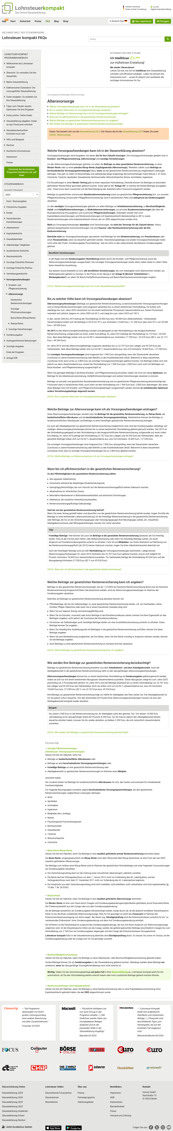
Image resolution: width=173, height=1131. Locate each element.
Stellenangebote (85, 1102)
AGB (112, 1097)
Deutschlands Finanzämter (58, 1093)
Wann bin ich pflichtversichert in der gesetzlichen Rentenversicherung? (82, 117)
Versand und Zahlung (120, 1115)
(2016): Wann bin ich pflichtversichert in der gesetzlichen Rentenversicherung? (84, 569)
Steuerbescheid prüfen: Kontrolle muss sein (17, 132)
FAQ (48, 21)
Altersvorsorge (77, 94)
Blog (56, 21)
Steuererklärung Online (13, 1087)
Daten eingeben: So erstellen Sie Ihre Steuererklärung (21, 99)
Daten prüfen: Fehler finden (19, 115)
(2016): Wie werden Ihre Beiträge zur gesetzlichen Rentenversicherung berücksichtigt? (87, 732)
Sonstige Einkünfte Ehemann (20, 262)
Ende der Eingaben (15, 352)
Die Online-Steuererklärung (30, 12)
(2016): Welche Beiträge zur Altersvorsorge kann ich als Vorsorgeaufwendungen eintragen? (90, 456)
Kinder (9, 213)
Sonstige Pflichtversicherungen (21, 311)
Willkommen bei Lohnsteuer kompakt (19, 65)
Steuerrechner (52, 1097)
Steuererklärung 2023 (12, 1102)
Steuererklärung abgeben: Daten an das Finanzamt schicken (21, 123)
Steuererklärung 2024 (12, 1097)
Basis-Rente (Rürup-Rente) (59, 850)
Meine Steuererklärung (17, 82)
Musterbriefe (51, 1102)
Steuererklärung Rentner (13, 1120)
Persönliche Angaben (16, 207)
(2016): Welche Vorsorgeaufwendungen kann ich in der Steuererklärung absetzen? (86, 286)
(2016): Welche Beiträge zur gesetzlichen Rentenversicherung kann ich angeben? (85, 650)
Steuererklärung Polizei (13, 1115)
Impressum (11, 157)
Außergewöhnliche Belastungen (21, 340)
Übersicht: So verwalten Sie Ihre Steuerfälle (21, 74)
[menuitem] (118, 21)
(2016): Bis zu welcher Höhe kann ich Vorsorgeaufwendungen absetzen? (81, 396)
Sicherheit (25, 21)
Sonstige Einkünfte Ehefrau (19, 268)
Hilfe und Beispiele (15, 139)
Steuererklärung (120, 972)
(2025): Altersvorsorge (60, 135)
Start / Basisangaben (16, 201)
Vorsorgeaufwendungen (58, 94)
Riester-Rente (53, 895)
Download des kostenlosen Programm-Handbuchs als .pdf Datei (21, 172)
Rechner (10, 145)
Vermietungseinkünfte (16, 273)
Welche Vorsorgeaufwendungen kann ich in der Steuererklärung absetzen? (84, 106)
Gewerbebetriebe (14, 239)
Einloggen (163, 21)
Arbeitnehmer (12, 227)
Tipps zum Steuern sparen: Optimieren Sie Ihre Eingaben (20, 108)
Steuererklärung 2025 (132, 131)
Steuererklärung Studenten (15, 1111)
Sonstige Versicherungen (20, 329)
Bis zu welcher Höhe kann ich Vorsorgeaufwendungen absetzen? (80, 110)
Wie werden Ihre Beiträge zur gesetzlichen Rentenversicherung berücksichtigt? (86, 124)
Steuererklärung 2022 (12, 1106)
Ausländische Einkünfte (17, 251)
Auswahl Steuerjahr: (13, 190)
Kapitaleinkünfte (14, 233)
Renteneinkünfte (14, 256)
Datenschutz (116, 1102)
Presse (9, 162)
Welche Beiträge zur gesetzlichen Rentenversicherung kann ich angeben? (84, 120)
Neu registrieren (141, 21)
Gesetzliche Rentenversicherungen (21, 302)
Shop (65, 21)
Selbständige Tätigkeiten (18, 245)
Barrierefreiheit (117, 1106)
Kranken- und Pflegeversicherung (18, 287)
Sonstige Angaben (15, 346)
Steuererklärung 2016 (90, 131)
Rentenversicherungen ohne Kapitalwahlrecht (68, 986)
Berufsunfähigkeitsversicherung (62, 954)
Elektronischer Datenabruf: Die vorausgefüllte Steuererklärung (21, 89)
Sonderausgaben (14, 335)
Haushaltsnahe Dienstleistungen (14, 220)
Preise (38, 21)
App (4, 21)
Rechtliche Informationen (18, 151)
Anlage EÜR (11, 358)
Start (12, 21)
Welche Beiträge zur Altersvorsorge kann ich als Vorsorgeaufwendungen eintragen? (88, 113)
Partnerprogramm (86, 1097)
